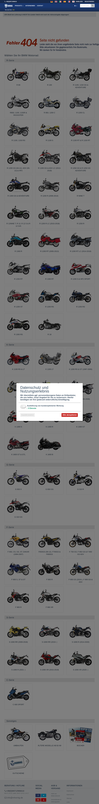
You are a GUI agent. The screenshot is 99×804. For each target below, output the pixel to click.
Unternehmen (30, 5)
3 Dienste (31, 408)
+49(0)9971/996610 (11, 1)
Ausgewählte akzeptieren (27, 415)
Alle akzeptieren (70, 415)
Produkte (19, 5)
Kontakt (40, 5)
